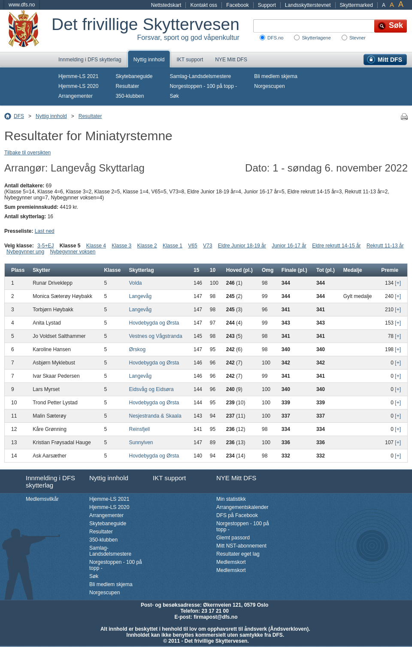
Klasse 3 (121, 246)
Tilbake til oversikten (27, 153)
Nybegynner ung (25, 252)
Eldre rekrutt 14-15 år (336, 246)
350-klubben (129, 96)
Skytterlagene (316, 37)
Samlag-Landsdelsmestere (200, 76)
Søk (174, 96)
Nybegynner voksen (72, 252)
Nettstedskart (166, 5)
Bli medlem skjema (275, 76)
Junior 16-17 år (289, 246)
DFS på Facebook (237, 515)
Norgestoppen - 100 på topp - (203, 86)
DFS (19, 116)
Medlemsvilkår (42, 499)
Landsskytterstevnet (308, 5)
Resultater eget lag (238, 554)
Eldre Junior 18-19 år (242, 246)
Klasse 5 (70, 246)
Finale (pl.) (294, 270)
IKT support (189, 60)
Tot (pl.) (325, 270)
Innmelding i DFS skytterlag (89, 60)
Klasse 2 (147, 246)
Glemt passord (233, 538)
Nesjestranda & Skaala (155, 416)
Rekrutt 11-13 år (385, 246)
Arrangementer (75, 96)
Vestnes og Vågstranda (155, 336)
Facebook (237, 5)
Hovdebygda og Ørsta (154, 323)
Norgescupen (269, 86)
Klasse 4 (96, 246)
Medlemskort (231, 562)
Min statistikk (231, 499)
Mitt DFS (390, 59)
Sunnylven (141, 442)
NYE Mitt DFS (231, 60)
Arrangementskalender (242, 507)
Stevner (357, 37)
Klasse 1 (172, 246)
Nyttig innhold (149, 60)
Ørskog (137, 349)
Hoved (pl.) (239, 270)
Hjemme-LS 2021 (78, 76)
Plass (17, 270)
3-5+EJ (45, 246)
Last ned (45, 231)
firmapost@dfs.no (215, 617)
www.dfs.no (22, 5)
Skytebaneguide (133, 76)
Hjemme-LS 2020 (78, 86)
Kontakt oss (203, 5)
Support (267, 5)
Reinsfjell (139, 429)
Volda (135, 283)
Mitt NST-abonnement (241, 546)
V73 (207, 246)
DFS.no (275, 37)
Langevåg (140, 296)
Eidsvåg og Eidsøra (151, 389)
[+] (398, 283)
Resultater (127, 86)
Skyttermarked (356, 5)
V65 (192, 246)
